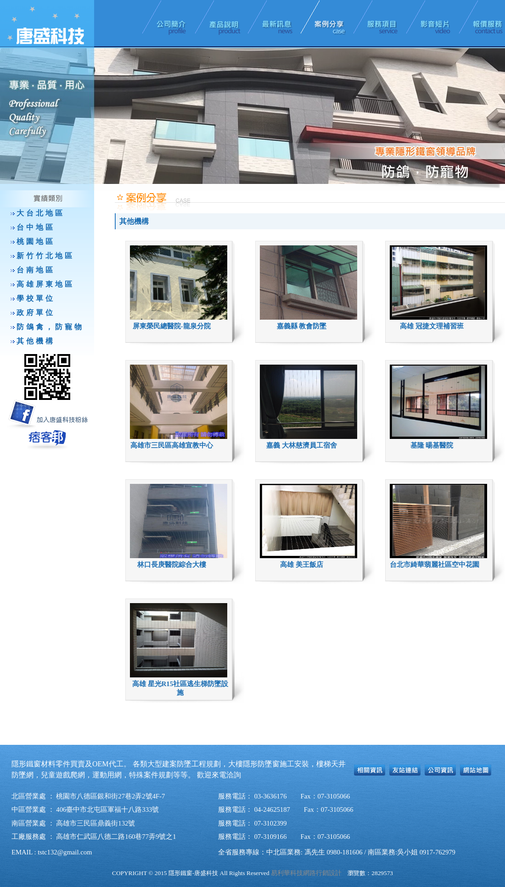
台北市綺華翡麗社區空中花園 (434, 564)
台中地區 (36, 227)
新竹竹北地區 (45, 256)
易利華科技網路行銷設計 (306, 873)
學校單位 (36, 298)
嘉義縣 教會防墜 (302, 326)
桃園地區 (36, 241)
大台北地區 (41, 213)
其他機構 (36, 341)
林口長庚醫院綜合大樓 (171, 564)
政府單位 (36, 312)
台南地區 (36, 270)
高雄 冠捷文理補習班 (432, 326)
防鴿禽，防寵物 (50, 327)
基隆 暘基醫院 (432, 445)
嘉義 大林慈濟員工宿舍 (301, 445)
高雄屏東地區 (45, 284)
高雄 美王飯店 (301, 564)
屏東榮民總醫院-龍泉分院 (172, 326)
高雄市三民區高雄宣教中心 (171, 445)
